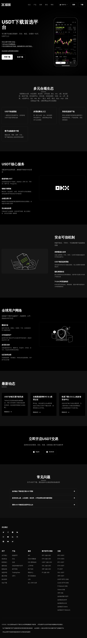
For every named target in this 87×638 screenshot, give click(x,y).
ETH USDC (61, 559)
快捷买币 (14, 555)
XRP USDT (61, 576)
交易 (13, 562)
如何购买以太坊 (62, 603)
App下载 (4, 583)
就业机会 (4, 559)
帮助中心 (30, 572)
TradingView (16, 572)
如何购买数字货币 (63, 596)
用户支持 (30, 569)
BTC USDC (61, 555)
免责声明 (4, 572)
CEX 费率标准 (32, 562)
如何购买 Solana (63, 606)
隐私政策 (4, 569)
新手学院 (14, 569)
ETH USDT (61, 565)
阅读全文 (8, 412)
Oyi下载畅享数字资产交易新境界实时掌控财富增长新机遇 (17, 628)
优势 (40, 4)
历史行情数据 (32, 559)
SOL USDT (61, 572)
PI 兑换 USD (45, 572)
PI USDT (60, 569)
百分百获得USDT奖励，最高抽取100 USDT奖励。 (18, 46)
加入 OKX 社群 (32, 583)
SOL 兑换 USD (46, 565)
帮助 (52, 4)
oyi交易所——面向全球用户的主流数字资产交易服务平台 (49, 628)
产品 (35, 4)
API (29, 555)
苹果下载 (7, 57)
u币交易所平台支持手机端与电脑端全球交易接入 (50, 624)
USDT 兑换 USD (47, 562)
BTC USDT (61, 562)
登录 (73, 4)
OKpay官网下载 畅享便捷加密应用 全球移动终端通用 (16, 632)
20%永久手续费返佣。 (9, 44)
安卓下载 (20, 57)
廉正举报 (4, 576)
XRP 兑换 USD (46, 569)
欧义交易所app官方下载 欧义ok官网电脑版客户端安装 (22, 624)
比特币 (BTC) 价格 (63, 579)
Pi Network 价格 (63, 586)
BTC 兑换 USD (46, 555)
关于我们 (4, 555)
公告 (29, 579)
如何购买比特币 (62, 600)
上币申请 (30, 565)
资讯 (46, 4)
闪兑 (13, 559)
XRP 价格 (60, 593)
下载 (82, 4)
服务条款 (4, 565)
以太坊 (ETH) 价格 (63, 583)
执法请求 (4, 579)
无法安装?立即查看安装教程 (10, 51)
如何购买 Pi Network (64, 610)
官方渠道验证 (32, 576)
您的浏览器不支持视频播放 (65, 42)
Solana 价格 (61, 589)
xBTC (13, 576)
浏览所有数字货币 (17, 565)
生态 (29, 4)
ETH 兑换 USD (46, 559)
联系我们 (4, 562)
